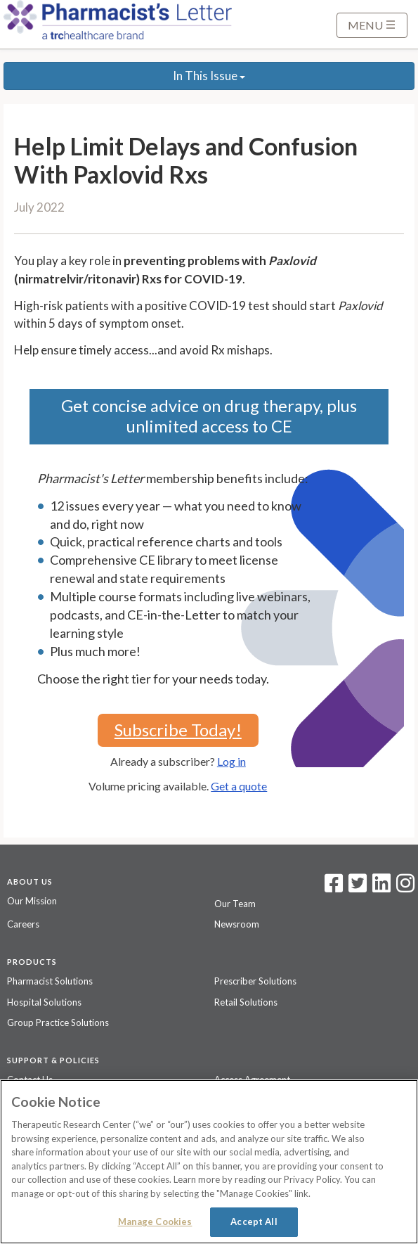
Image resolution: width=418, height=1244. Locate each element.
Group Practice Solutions (58, 1022)
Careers (23, 924)
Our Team (235, 903)
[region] (209, 1161)
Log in (231, 761)
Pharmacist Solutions (50, 981)
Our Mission (32, 900)
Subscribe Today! (178, 729)
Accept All (253, 1221)
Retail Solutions (245, 1002)
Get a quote (239, 786)
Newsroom (236, 924)
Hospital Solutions (44, 1002)
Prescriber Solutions (255, 981)
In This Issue (209, 75)
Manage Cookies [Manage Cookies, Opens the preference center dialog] (155, 1221)
